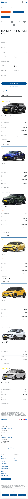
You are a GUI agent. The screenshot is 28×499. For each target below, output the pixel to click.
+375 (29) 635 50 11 (6, 437)
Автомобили (4, 456)
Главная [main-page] (3, 7)
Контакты (15, 460)
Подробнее (15, 491)
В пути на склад (4, 475)
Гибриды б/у (4, 463)
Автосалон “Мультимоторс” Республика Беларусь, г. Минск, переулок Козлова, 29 (11, 448)
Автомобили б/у (4, 458)
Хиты (2, 471)
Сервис (15, 456)
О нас (14, 458)
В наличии (3, 473)
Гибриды (3, 461)
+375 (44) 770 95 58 (6, 428)
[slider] (6, 101)
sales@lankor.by (4, 450)
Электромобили (4, 466)
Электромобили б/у (5, 468)
